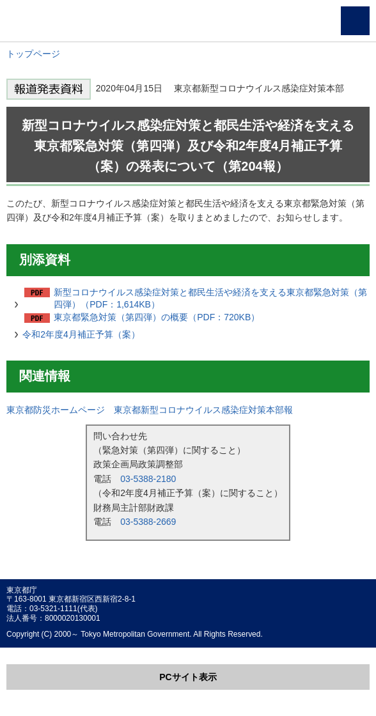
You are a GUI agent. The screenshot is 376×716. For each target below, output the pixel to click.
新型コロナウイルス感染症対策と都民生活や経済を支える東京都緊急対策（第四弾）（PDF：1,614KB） (210, 298)
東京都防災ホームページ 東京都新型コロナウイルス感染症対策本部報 (149, 410)
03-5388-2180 (148, 479)
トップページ (33, 54)
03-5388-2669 (148, 522)
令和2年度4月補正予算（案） (81, 334)
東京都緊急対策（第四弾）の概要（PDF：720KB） (157, 317)
